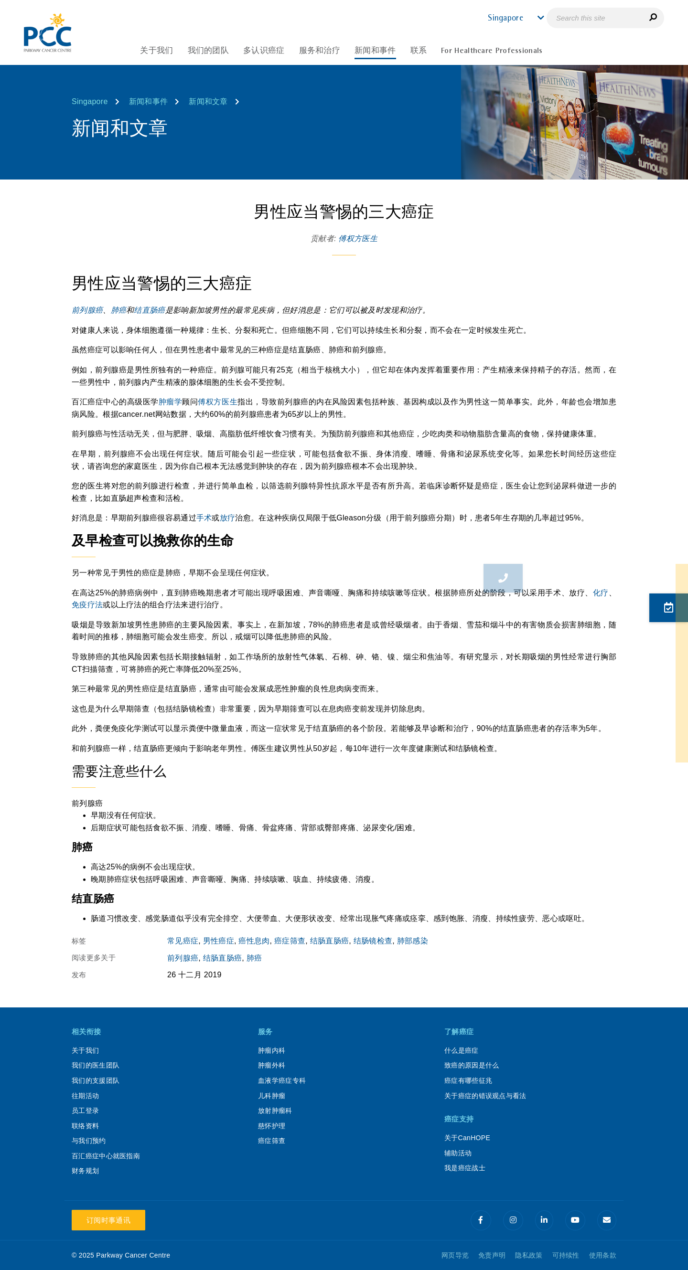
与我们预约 (89, 1140)
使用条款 (602, 1255)
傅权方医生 (357, 238)
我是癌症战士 (464, 1168)
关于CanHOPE (467, 1138)
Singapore (90, 101)
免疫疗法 (87, 605)
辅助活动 (458, 1153)
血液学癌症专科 (282, 1080)
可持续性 (566, 1255)
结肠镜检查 (373, 941)
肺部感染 (412, 941)
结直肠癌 (149, 310)
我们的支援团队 (95, 1080)
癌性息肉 (253, 941)
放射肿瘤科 (275, 1110)
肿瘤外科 (271, 1065)
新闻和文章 (208, 101)
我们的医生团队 (95, 1065)
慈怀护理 (271, 1126)
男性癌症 (218, 941)
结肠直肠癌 (329, 941)
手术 (204, 518)
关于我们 (85, 1050)
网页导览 (455, 1255)
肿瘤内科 (271, 1050)
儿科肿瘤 (271, 1096)
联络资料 (85, 1126)
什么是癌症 (461, 1050)
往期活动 (85, 1096)
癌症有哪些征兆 (468, 1080)
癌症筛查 (289, 941)
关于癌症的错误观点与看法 (485, 1096)
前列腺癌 (87, 310)
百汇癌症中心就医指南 (106, 1156)
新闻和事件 (148, 101)
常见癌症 (182, 941)
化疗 (601, 593)
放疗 (228, 518)
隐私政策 (528, 1255)
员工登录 (85, 1110)
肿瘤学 (171, 402)
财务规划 (85, 1171)
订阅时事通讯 (108, 1220)
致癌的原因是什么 (471, 1065)
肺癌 (119, 310)
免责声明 (491, 1255)
